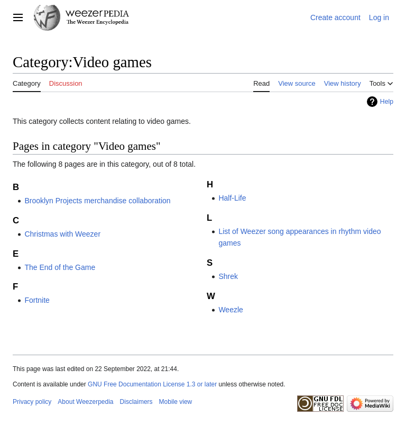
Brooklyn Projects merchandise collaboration (97, 200)
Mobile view (175, 401)
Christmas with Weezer (62, 234)
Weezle (230, 309)
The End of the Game (59, 267)
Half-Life (232, 198)
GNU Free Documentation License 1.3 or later (152, 384)
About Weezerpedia (85, 401)
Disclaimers (136, 401)
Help (386, 101)
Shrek (228, 276)
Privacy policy (32, 401)
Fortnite (36, 300)
